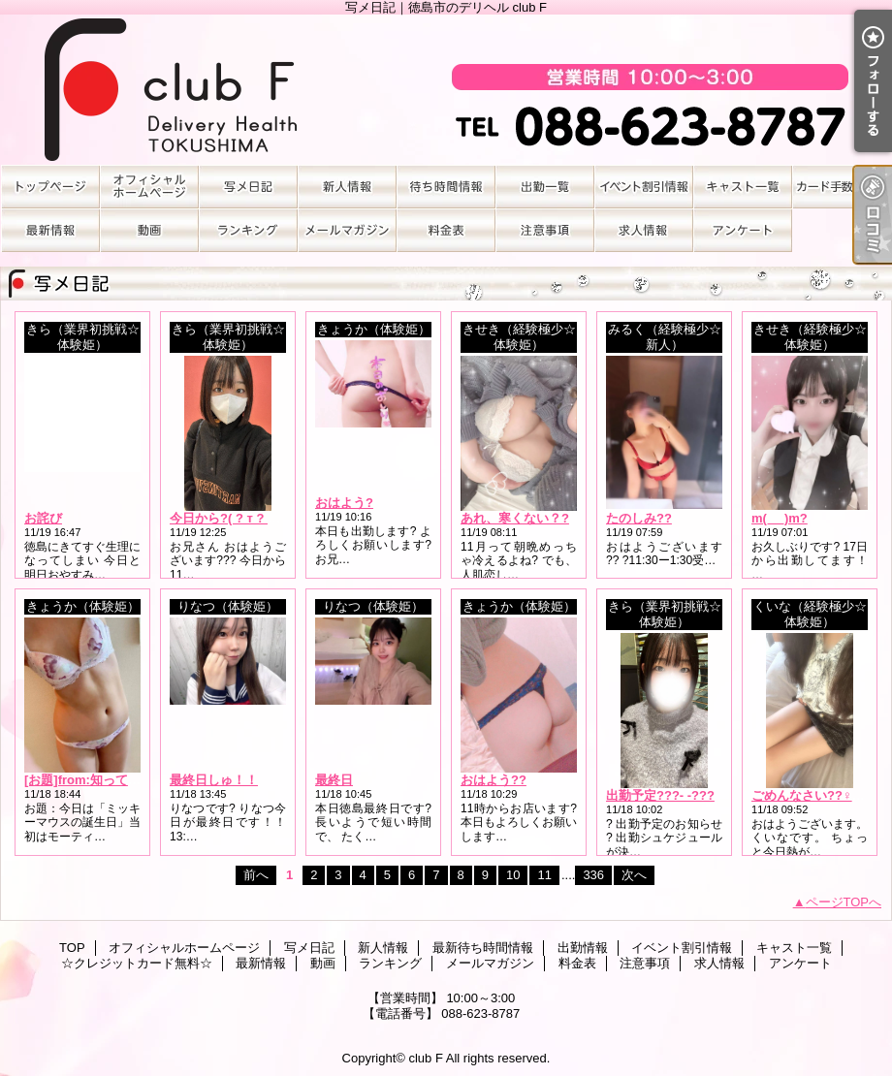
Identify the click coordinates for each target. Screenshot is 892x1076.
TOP (50, 186)
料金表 (446, 230)
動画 (149, 230)
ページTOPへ (844, 902)
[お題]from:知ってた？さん (101, 780)
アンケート (742, 230)
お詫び (43, 518)
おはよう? (344, 502)
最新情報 (50, 230)
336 (593, 875)
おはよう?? (493, 780)
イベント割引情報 (643, 186)
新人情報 (347, 186)
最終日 (334, 780)
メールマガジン (347, 230)
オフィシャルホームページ (149, 186)
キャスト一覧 (742, 186)
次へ (634, 875)
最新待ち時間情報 (446, 186)
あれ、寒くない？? (515, 518)
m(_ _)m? (779, 518)
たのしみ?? (639, 518)
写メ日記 (248, 186)
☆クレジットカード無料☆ (841, 186)
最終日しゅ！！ (214, 780)
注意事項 (544, 230)
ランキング (248, 230)
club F (425, 1058)
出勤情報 (544, 186)
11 (544, 875)
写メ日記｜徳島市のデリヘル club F (446, 90)
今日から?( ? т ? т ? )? (235, 518)
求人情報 (643, 230)
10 (513, 875)
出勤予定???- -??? (660, 795)
